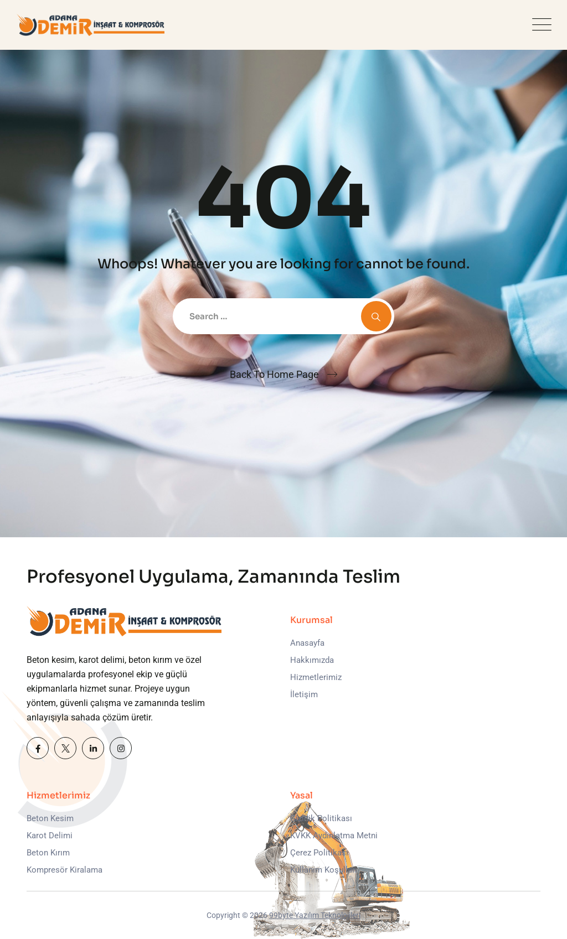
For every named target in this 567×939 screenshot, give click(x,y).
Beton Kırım (48, 853)
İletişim (304, 694)
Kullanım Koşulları (323, 870)
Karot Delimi (50, 836)
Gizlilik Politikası (321, 818)
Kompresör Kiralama (64, 870)
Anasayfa (307, 643)
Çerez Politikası (319, 853)
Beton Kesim (50, 818)
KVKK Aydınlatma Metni (334, 836)
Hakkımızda (312, 660)
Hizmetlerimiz (316, 677)
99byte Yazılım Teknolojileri (314, 915)
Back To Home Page (274, 374)
